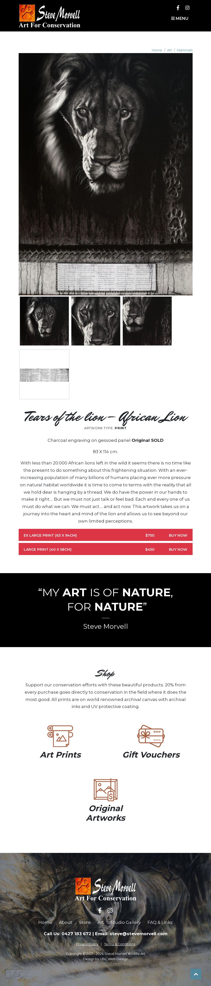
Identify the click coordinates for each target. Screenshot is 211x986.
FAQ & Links (160, 922)
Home (157, 50)
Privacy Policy (87, 944)
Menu (179, 18)
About (65, 922)
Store (85, 922)
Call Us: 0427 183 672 (67, 933)
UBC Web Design (114, 959)
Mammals (185, 50)
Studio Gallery (126, 922)
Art (169, 50)
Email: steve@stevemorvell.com (131, 933)
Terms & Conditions (119, 944)
